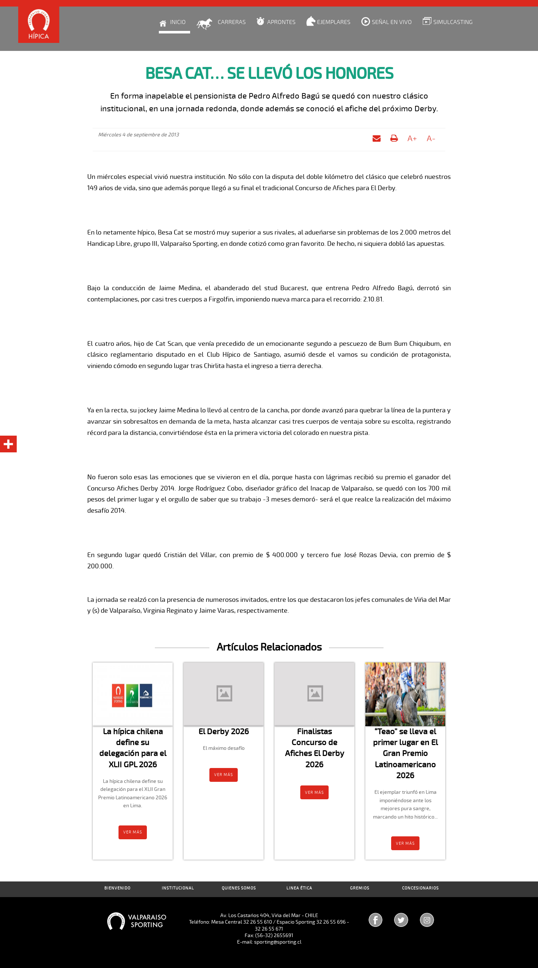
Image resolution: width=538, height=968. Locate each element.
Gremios (359, 888)
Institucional (178, 888)
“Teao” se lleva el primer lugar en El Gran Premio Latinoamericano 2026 (405, 753)
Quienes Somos (239, 888)
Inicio (178, 22)
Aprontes (281, 22)
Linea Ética (299, 888)
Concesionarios (420, 888)
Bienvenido (117, 888)
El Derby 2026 (223, 731)
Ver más (132, 832)
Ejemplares (333, 22)
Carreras (232, 22)
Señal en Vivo (392, 22)
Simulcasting (453, 22)
